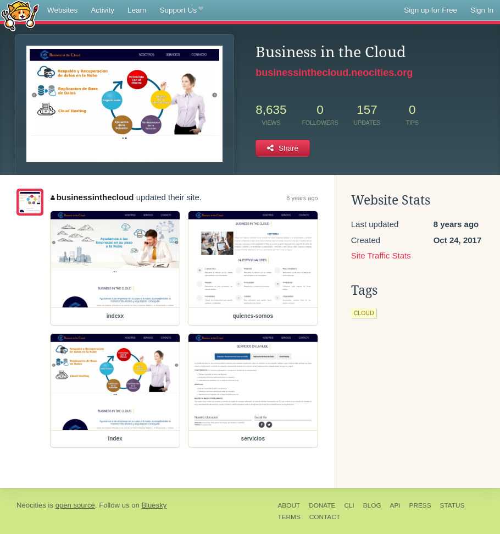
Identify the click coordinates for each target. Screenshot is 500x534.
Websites (62, 10)
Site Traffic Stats (381, 255)
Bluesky (153, 505)
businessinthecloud (92, 197)
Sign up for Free (430, 10)
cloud (364, 313)
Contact (324, 517)
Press (420, 505)
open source (75, 505)
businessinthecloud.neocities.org (334, 72)
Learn (137, 10)
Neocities (31, 505)
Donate (322, 505)
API (395, 505)
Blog (372, 505)
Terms (289, 517)
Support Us (181, 10)
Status (452, 505)
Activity (102, 10)
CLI (349, 505)
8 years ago (302, 198)
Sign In (481, 10)
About (289, 505)
